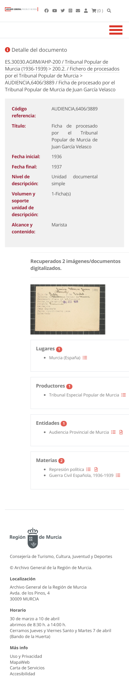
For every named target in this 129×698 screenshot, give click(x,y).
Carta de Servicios (27, 668)
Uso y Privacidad (26, 656)
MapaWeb (20, 662)
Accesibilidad (22, 674)
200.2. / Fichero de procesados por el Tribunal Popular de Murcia (62, 72)
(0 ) (97, 11)
